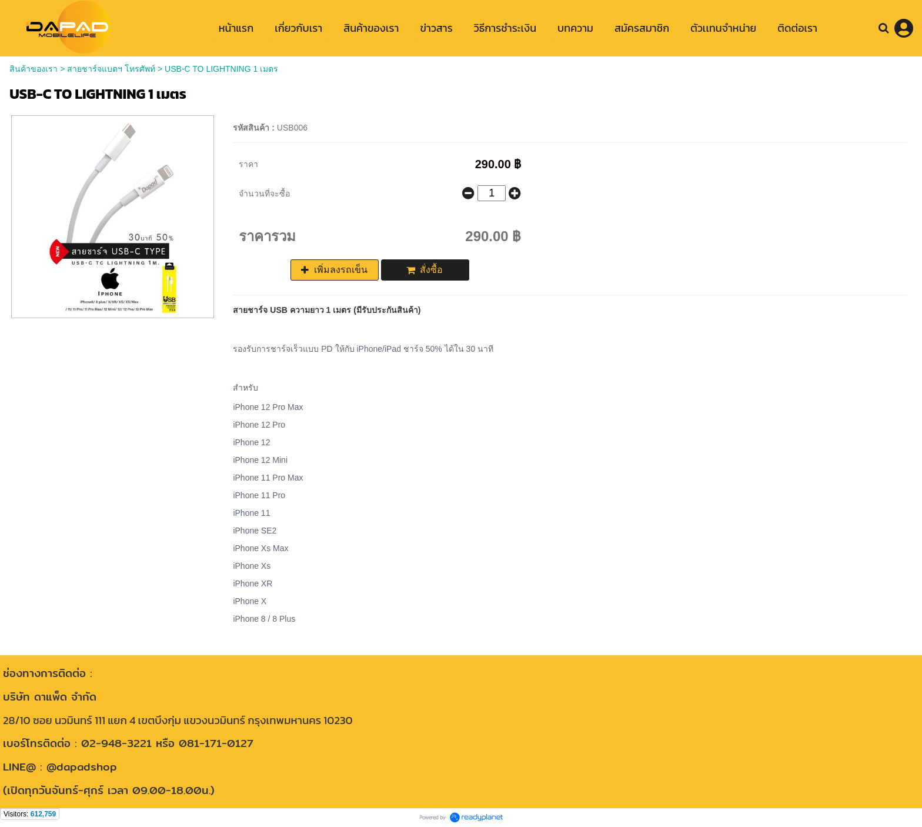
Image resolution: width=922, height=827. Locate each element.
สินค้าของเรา (33, 69)
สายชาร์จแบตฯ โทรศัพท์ (111, 69)
